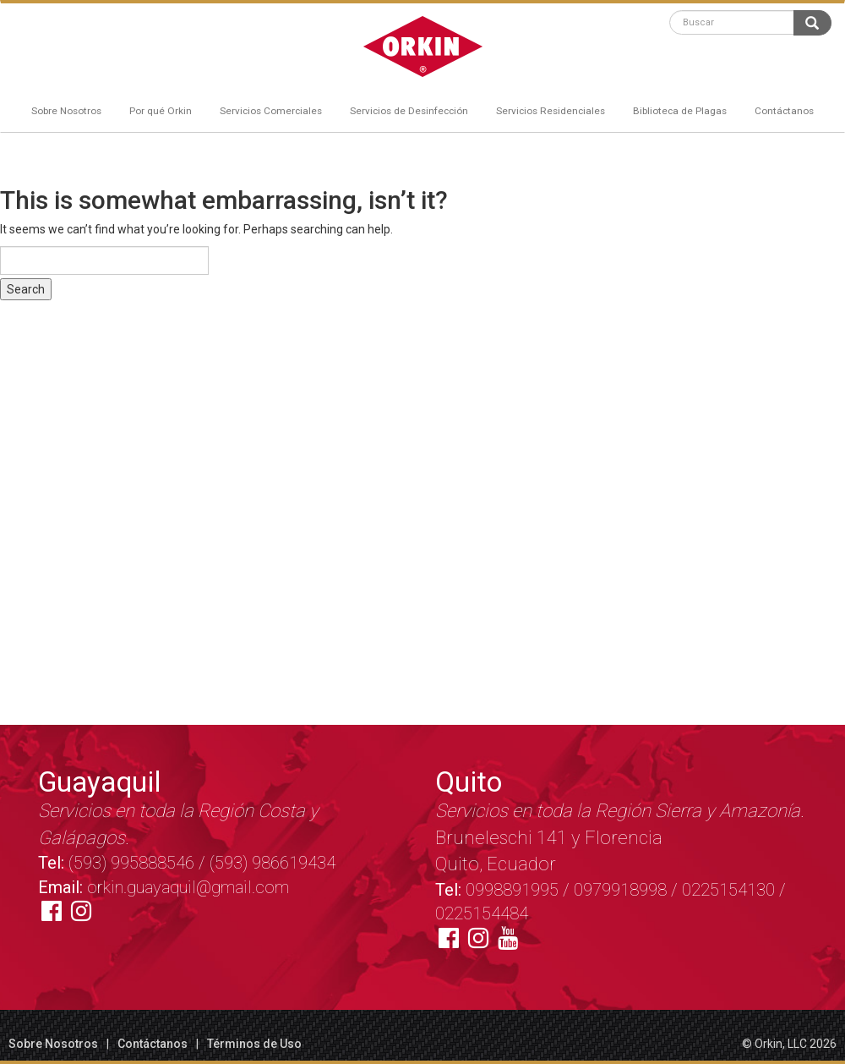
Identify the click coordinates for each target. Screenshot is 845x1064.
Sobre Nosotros (66, 111)
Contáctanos (784, 111)
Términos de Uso (254, 1043)
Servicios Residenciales (550, 111)
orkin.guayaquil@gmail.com (188, 887)
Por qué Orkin (160, 111)
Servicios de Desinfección (409, 111)
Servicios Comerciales (271, 111)
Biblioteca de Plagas (680, 111)
